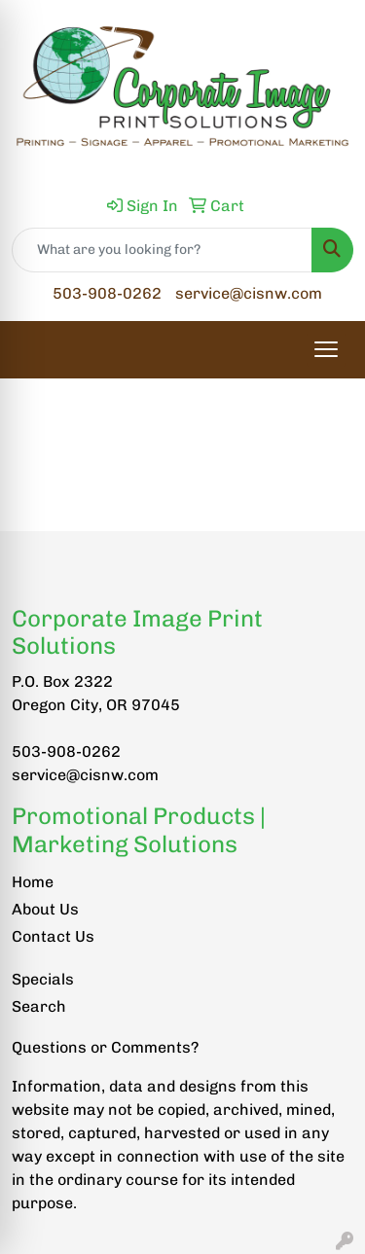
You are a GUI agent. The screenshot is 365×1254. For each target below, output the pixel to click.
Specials (43, 979)
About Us (45, 909)
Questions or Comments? (105, 1047)
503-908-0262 (107, 293)
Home (33, 882)
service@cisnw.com (248, 293)
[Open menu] (326, 349)
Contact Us (53, 936)
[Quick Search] (162, 250)
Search (39, 1006)
